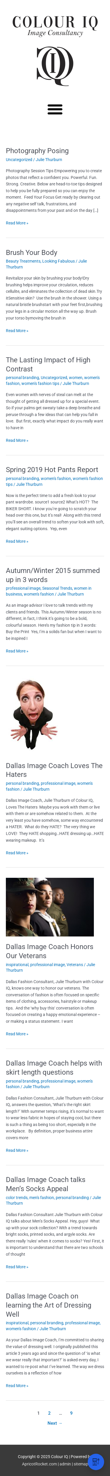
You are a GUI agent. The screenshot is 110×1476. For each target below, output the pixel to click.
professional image (23, 588)
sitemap (81, 1464)
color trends (17, 1197)
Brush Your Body (31, 252)
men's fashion (41, 1197)
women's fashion (56, 478)
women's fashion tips (40, 383)
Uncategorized (19, 159)
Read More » (17, 222)
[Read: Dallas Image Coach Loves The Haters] (33, 715)
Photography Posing (37, 151)
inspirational (17, 964)
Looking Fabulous (58, 261)
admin (65, 1464)
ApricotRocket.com (39, 1464)
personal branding (22, 377)
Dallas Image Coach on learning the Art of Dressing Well (48, 1305)
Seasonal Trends (57, 588)
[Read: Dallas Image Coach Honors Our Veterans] (50, 906)
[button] (55, 109)
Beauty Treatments (23, 261)
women (75, 377)
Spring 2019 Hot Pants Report (52, 470)
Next (55, 1423)
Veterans (75, 964)
